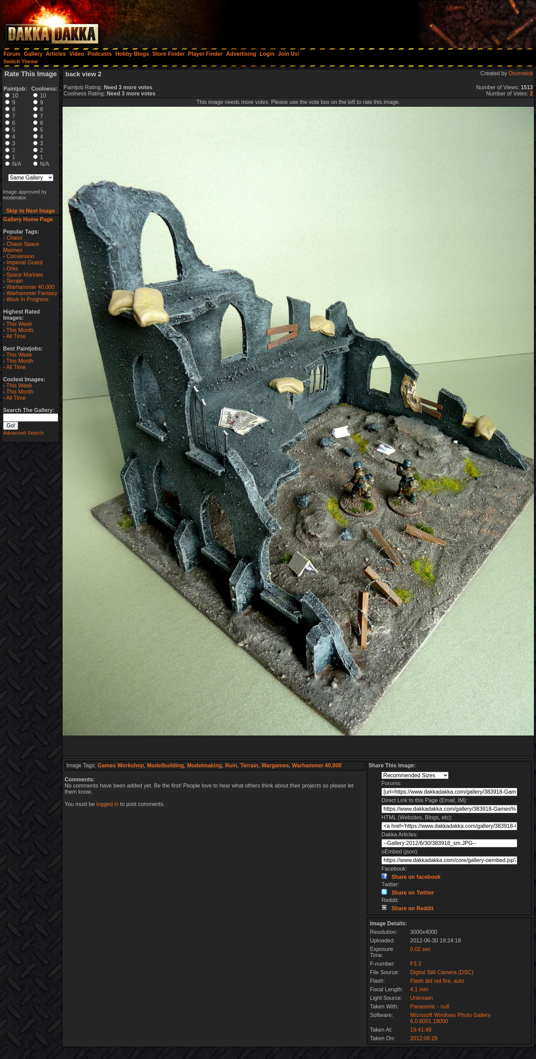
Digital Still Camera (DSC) (441, 972)
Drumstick (521, 73)
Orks (12, 269)
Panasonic (423, 1006)
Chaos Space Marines (21, 247)
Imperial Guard (24, 262)
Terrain (14, 281)
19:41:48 (420, 1030)
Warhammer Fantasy (31, 293)
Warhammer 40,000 (30, 287)
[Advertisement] (444, 22)
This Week (19, 324)
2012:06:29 (424, 1038)
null (445, 1006)
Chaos (14, 238)
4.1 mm (419, 989)
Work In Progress (27, 299)
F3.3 (415, 964)
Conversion (20, 256)
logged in (107, 804)
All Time (16, 336)
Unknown (421, 998)
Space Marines (24, 275)
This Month (19, 330)
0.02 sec (420, 949)
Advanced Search (23, 433)
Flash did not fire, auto (437, 981)
